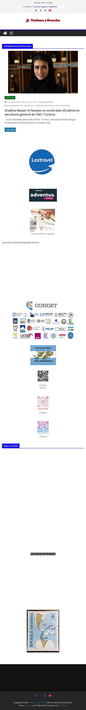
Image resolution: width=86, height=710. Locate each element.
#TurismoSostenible (62, 105)
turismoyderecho (30, 102)
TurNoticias (10, 98)
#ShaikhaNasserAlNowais (44, 105)
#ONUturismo (29, 105)
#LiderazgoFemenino (14, 105)
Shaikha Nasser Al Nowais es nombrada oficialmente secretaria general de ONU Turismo (42, 112)
